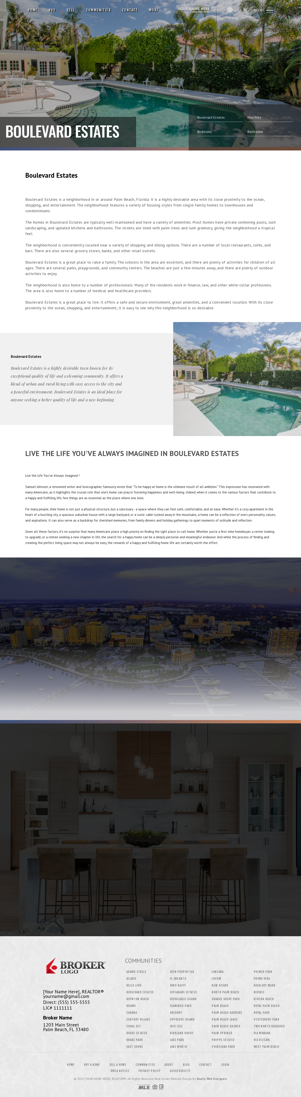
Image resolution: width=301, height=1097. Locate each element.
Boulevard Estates (140, 992)
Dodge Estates (136, 1033)
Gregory (176, 1012)
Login (225, 1064)
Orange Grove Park (226, 999)
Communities (98, 10)
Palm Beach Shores (226, 1026)
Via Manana (262, 1033)
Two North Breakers (269, 1026)
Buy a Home (92, 1064)
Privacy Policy (150, 1071)
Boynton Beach (137, 999)
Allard (131, 978)
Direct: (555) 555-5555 (66, 1002)
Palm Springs (222, 1033)
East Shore (134, 1046)
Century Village (138, 1019)
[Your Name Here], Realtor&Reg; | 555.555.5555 (194, 10)
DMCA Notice (120, 1071)
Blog (186, 1064)
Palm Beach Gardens (227, 1012)
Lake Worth (178, 1046)
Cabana (131, 1012)
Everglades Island (183, 999)
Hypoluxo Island (182, 1019)
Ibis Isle (176, 1026)
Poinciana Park (223, 1046)
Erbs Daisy (178, 985)
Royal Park (262, 1012)
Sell (71, 10)
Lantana (218, 972)
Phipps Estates (223, 1040)
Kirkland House (181, 1033)
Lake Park (177, 1040)
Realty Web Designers (212, 1079)
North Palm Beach (225, 992)
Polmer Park (263, 972)
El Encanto (178, 978)
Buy (52, 10)
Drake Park (134, 1040)
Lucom (216, 978)
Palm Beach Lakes (225, 1019)
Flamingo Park (181, 1006)
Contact (130, 10)
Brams (131, 1006)
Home (33, 10)
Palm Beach (220, 1006)
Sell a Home (117, 1064)
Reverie (259, 992)
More (154, 10)
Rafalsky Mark (264, 985)
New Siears (220, 985)
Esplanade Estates (183, 992)
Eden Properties (182, 972)
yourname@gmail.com (66, 996)
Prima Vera (262, 978)
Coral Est (133, 1026)
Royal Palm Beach (267, 1006)
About (168, 1064)
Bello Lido (133, 985)
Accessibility (180, 1071)
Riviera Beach (264, 999)
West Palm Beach (266, 1046)
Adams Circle (136, 972)
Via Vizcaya (262, 1040)
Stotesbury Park (266, 1019)
